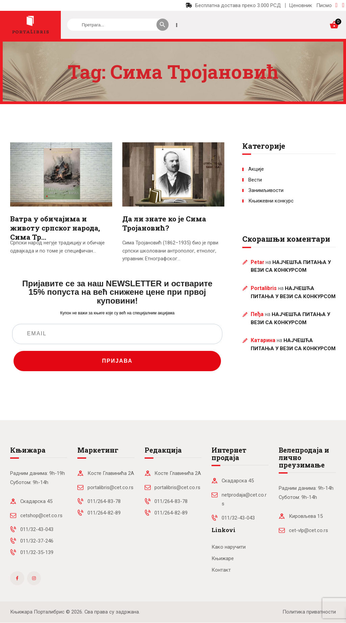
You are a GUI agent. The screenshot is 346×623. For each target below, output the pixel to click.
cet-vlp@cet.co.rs (308, 530)
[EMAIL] (117, 334)
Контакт (221, 570)
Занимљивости (265, 190)
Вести (255, 180)
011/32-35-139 (36, 552)
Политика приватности (309, 612)
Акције (256, 169)
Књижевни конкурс (271, 201)
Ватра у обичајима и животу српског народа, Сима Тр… (55, 228)
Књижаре (223, 558)
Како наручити (229, 547)
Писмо (324, 5)
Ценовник (300, 5)
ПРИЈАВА (117, 361)
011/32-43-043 (36, 529)
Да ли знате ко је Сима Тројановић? (164, 223)
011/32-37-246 (36, 541)
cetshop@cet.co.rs (41, 515)
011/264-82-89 (104, 513)
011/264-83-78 (104, 501)
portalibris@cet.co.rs (110, 487)
